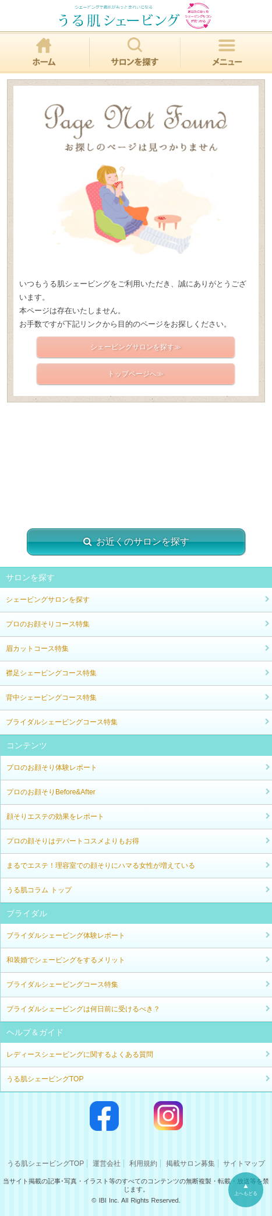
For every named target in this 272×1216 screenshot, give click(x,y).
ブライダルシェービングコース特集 (62, 722)
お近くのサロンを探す (136, 542)
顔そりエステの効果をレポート (55, 816)
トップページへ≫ (136, 374)
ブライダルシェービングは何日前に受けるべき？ (83, 1009)
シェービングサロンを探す (48, 599)
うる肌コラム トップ (39, 890)
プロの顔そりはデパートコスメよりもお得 (72, 841)
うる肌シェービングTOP (44, 1079)
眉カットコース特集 (37, 648)
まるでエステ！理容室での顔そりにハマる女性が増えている (100, 865)
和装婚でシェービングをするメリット (65, 960)
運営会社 (107, 1163)
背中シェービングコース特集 (51, 697)
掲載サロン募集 (190, 1163)
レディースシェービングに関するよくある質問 (79, 1054)
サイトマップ (244, 1163)
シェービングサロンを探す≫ (135, 347)
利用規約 (143, 1163)
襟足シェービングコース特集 (51, 673)
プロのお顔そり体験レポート (51, 767)
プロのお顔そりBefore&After (51, 792)
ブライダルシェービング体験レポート (65, 935)
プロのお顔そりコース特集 (48, 624)
